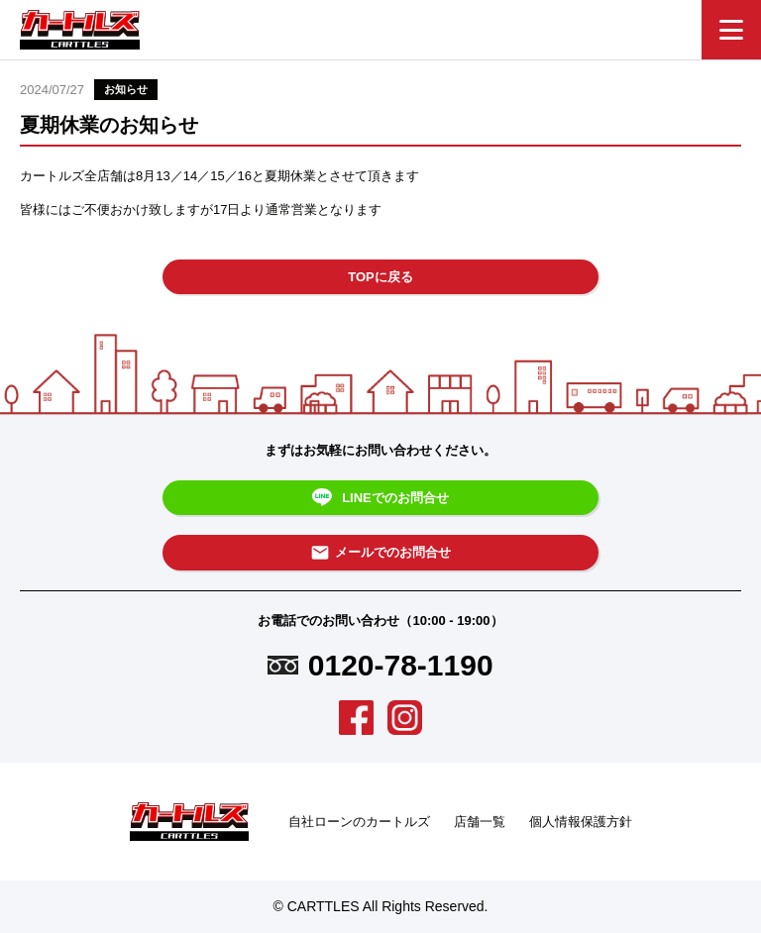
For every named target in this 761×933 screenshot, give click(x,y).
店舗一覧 (479, 821)
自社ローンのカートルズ (359, 821)
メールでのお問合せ (380, 553)
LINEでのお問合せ (380, 498)
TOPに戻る (380, 276)
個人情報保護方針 (580, 821)
